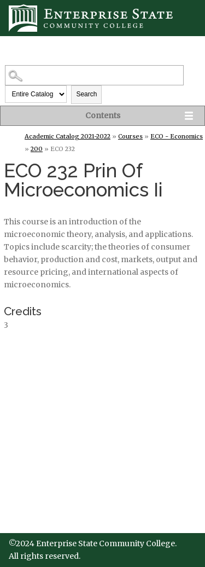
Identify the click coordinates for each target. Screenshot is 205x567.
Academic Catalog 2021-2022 (67, 136)
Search (86, 94)
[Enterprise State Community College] (102, 18)
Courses (130, 136)
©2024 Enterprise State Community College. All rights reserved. (93, 550)
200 (37, 149)
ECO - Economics (176, 136)
